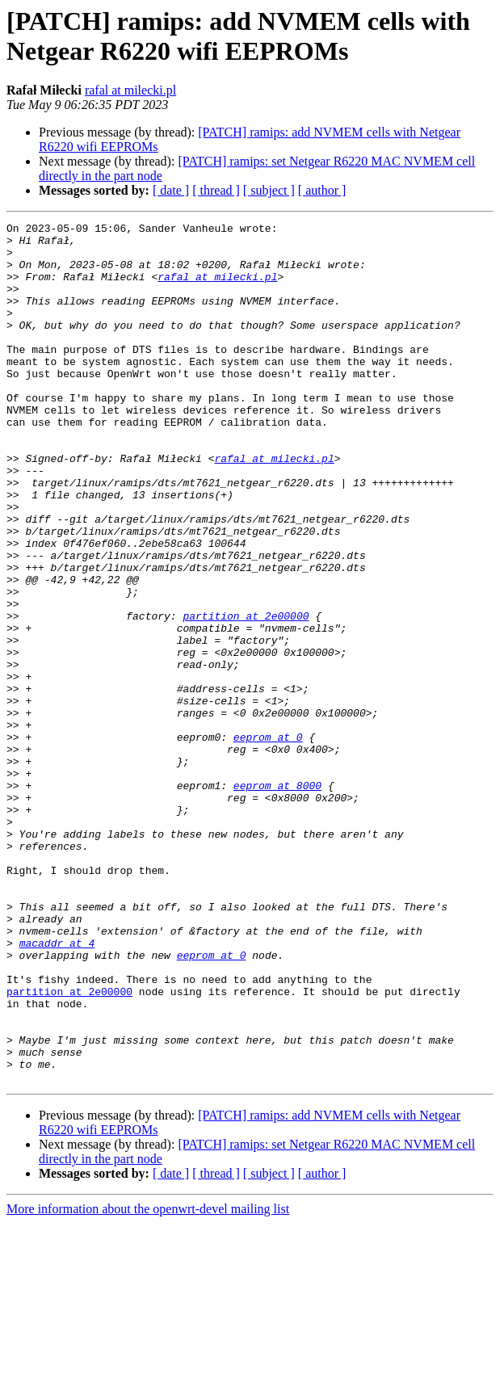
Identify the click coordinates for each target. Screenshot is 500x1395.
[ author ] (322, 190)
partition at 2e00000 (246, 695)
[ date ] (171, 190)
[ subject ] (269, 190)
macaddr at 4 (57, 1088)
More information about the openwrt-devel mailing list (147, 1381)
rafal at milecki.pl (130, 90)
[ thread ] (216, 190)
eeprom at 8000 (277, 899)
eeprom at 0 (268, 841)
